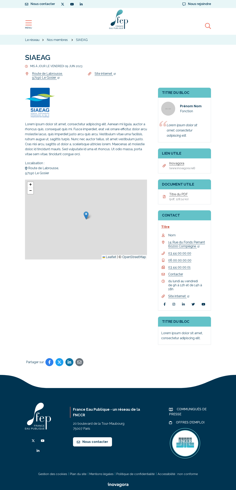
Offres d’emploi (190, 422)
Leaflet (109, 257)
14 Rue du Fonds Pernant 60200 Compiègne (186, 244)
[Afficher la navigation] (28, 24)
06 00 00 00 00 (179, 260)
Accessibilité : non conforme (178, 474)
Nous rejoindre (196, 4)
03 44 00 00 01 (179, 267)
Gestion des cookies (52, 474)
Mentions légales (101, 474)
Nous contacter (92, 442)
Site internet (105, 74)
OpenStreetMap (134, 257)
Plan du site (78, 474)
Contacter (175, 274)
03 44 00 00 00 (179, 253)
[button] (86, 215)
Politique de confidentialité (135, 474)
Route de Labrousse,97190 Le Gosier (47, 76)
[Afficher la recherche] (208, 26)
